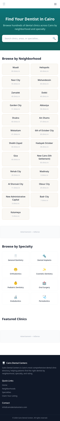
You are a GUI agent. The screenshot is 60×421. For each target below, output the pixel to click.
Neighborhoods (8, 388)
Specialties (6, 392)
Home (4, 385)
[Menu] (55, 4)
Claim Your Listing (9, 396)
